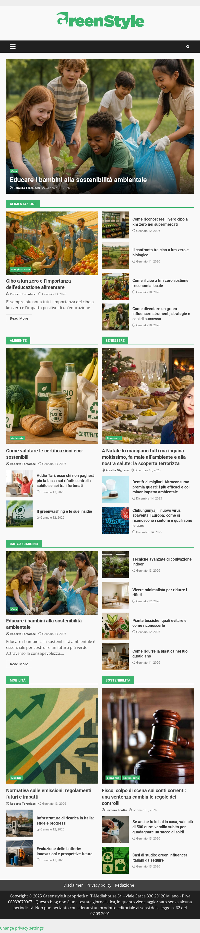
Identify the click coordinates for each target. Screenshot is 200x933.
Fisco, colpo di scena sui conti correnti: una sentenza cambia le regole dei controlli (148, 736)
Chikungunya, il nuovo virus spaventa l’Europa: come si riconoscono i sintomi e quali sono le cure (115, 520)
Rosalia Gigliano (117, 470)
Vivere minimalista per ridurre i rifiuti (115, 595)
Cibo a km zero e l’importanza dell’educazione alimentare (52, 243)
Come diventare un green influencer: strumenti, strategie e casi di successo (115, 316)
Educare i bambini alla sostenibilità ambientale (100, 126)
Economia (113, 777)
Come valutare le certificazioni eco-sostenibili (52, 396)
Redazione (124, 885)
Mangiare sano (20, 269)
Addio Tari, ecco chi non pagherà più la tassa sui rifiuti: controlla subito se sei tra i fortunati (19, 483)
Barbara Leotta (116, 810)
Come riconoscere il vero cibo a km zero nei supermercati (115, 224)
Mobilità (16, 777)
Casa (14, 171)
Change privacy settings (22, 928)
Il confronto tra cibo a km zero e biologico (115, 255)
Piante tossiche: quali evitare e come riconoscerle (115, 626)
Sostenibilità (131, 777)
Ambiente (17, 438)
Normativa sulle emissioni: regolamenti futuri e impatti (52, 736)
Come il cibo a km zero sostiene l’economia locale (115, 286)
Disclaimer (73, 885)
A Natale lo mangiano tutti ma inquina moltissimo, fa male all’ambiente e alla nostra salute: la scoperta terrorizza (148, 396)
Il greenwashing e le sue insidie (19, 513)
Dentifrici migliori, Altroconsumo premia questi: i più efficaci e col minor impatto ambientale (115, 489)
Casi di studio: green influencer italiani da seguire (115, 860)
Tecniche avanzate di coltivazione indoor (115, 564)
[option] (100, 126)
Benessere (113, 438)
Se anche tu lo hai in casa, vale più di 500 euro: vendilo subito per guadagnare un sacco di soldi (115, 829)
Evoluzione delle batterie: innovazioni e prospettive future (19, 853)
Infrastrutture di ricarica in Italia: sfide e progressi (19, 823)
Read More (19, 318)
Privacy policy (98, 885)
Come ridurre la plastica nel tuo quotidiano (115, 656)
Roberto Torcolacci (26, 188)
